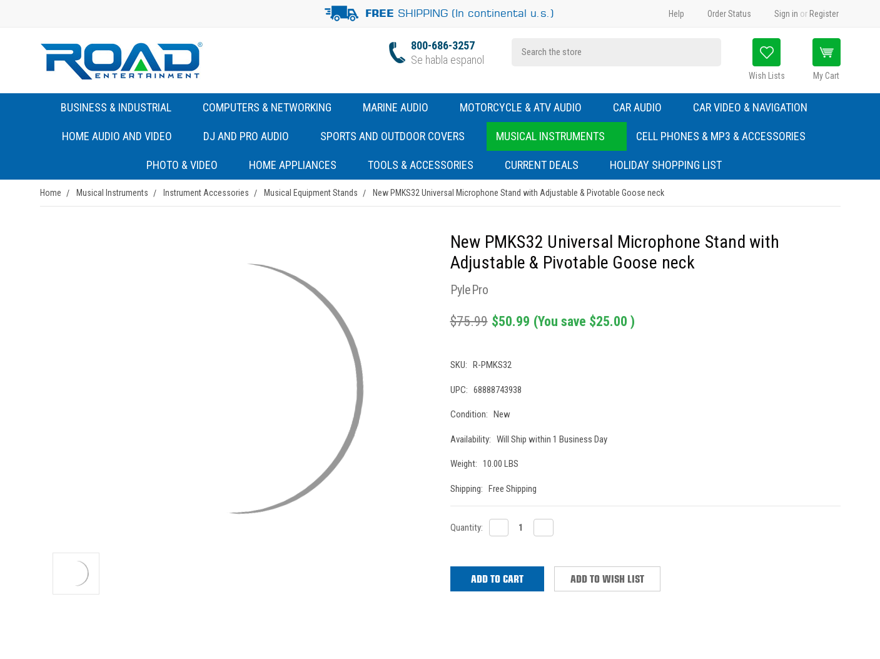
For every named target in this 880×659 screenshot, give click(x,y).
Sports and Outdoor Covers (398, 136)
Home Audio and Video (123, 136)
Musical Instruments (556, 136)
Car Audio (643, 107)
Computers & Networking (273, 107)
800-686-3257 (443, 45)
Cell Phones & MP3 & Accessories (727, 136)
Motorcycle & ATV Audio (527, 107)
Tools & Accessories (420, 164)
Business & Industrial (116, 107)
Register (824, 14)
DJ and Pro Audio (252, 136)
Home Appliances (299, 164)
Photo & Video (188, 164)
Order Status (729, 14)
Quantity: (466, 527)
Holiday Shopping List (666, 164)
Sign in (786, 14)
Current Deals (542, 164)
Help (676, 14)
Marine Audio (402, 107)
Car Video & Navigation (756, 107)
